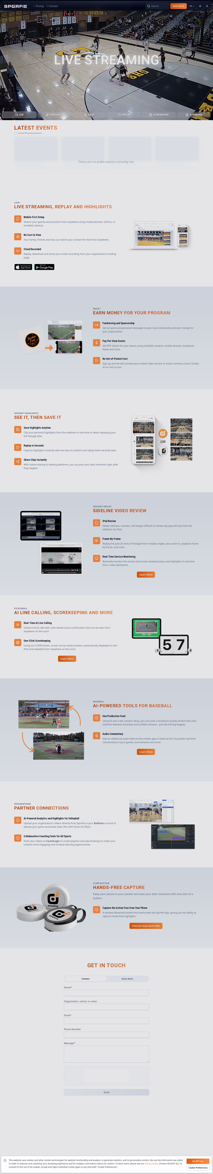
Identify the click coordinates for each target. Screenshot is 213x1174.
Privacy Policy (151, 1163)
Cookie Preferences (198, 1167)
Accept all (198, 1161)
